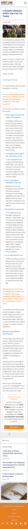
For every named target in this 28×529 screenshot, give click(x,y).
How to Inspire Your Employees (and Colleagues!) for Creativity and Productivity (14, 465)
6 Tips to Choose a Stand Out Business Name (13, 475)
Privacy (14, 513)
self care (21, 20)
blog (4, 20)
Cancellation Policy (14, 516)
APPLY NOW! (14, 427)
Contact (14, 520)
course (8, 20)
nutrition (15, 20)
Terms (14, 510)
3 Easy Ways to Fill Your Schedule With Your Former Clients (12, 453)
